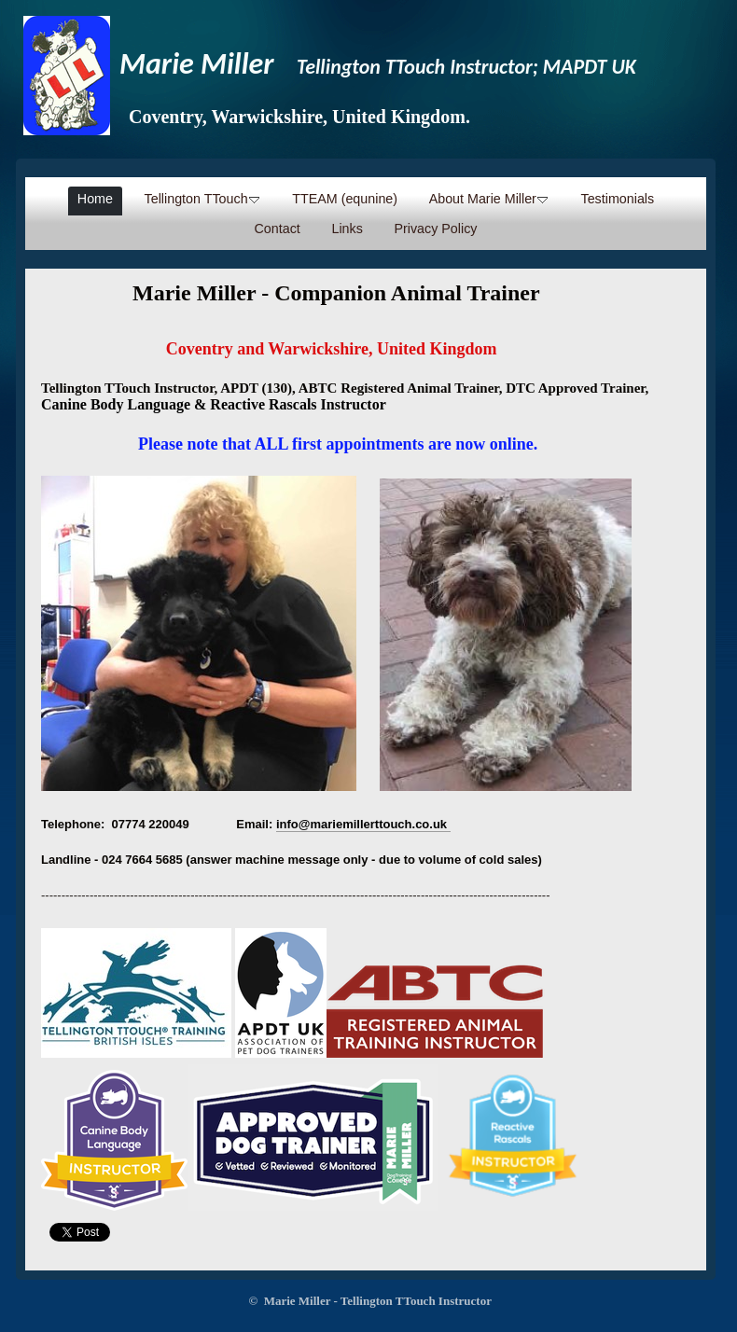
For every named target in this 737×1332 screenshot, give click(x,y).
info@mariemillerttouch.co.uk (361, 824)
